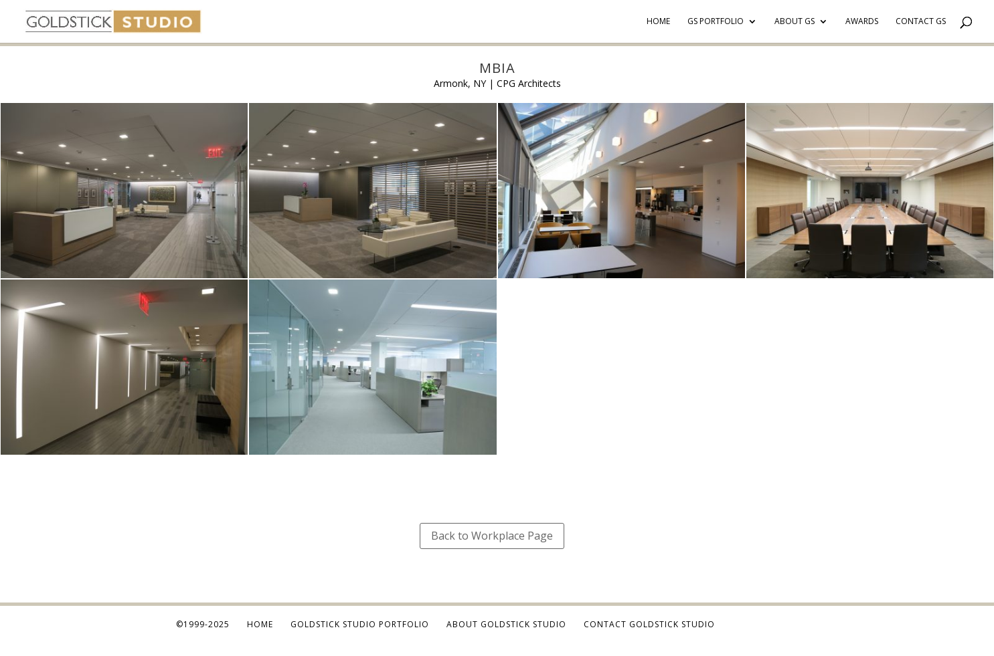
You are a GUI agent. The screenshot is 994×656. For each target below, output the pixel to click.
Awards (861, 22)
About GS (794, 22)
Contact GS (921, 22)
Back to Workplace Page (492, 535)
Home (658, 22)
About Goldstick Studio (506, 624)
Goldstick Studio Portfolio (360, 624)
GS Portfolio (715, 22)
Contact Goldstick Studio (649, 624)
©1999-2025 (203, 624)
